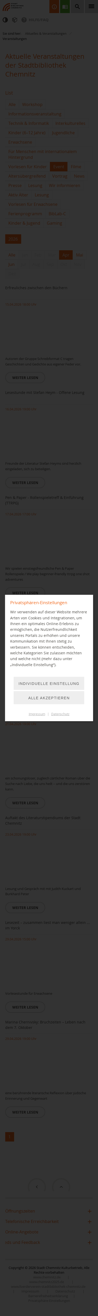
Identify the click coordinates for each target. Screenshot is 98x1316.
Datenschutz (60, 714)
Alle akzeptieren (49, 698)
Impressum (37, 714)
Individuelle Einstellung (49, 684)
